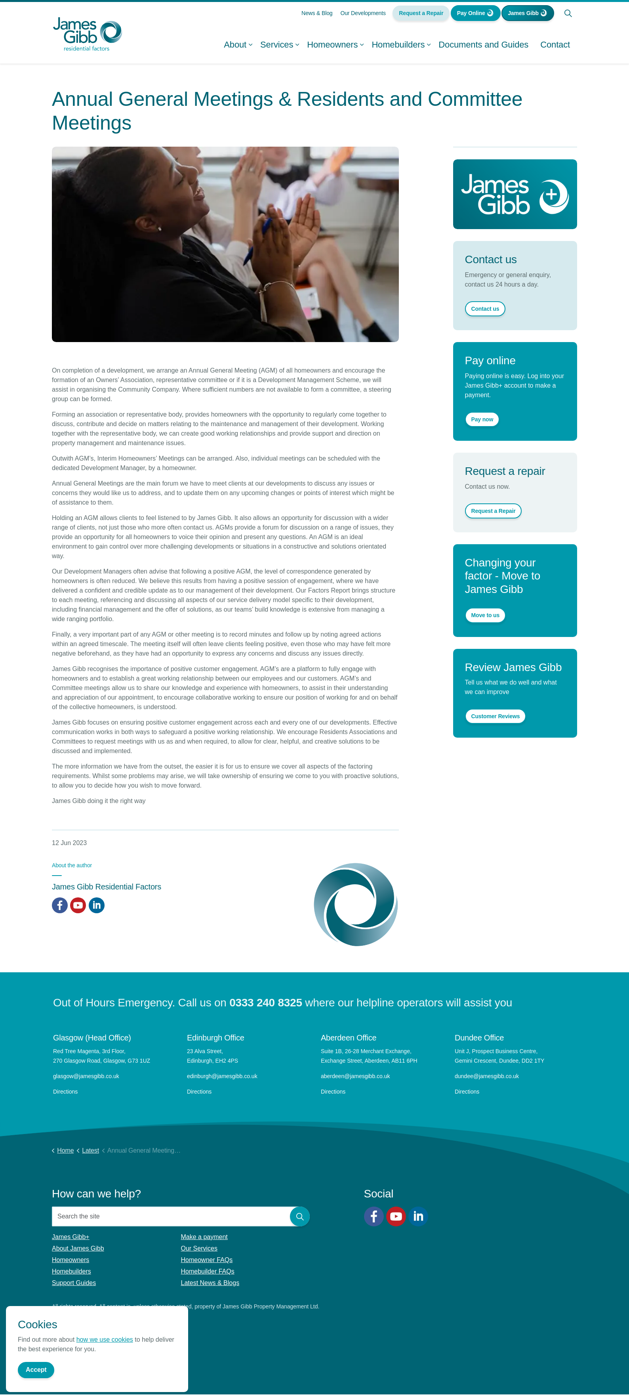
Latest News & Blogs (210, 1282)
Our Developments (362, 16)
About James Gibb (78, 1248)
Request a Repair (421, 16)
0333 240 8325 (265, 1002)
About (235, 47)
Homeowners (332, 47)
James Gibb (527, 16)
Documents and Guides (483, 47)
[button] (300, 1216)
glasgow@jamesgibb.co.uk (87, 1076)
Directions (65, 1091)
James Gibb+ (71, 1237)
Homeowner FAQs (207, 1259)
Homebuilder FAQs (207, 1271)
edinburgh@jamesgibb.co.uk (222, 1076)
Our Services (199, 1248)
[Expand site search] (568, 16)
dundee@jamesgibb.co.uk (487, 1076)
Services (276, 47)
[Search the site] (181, 1216)
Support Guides (74, 1282)
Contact (555, 47)
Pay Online (476, 16)
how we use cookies (104, 1377)
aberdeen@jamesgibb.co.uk (356, 1076)
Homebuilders (398, 47)
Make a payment (204, 1237)
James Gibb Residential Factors (106, 886)
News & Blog (317, 16)
